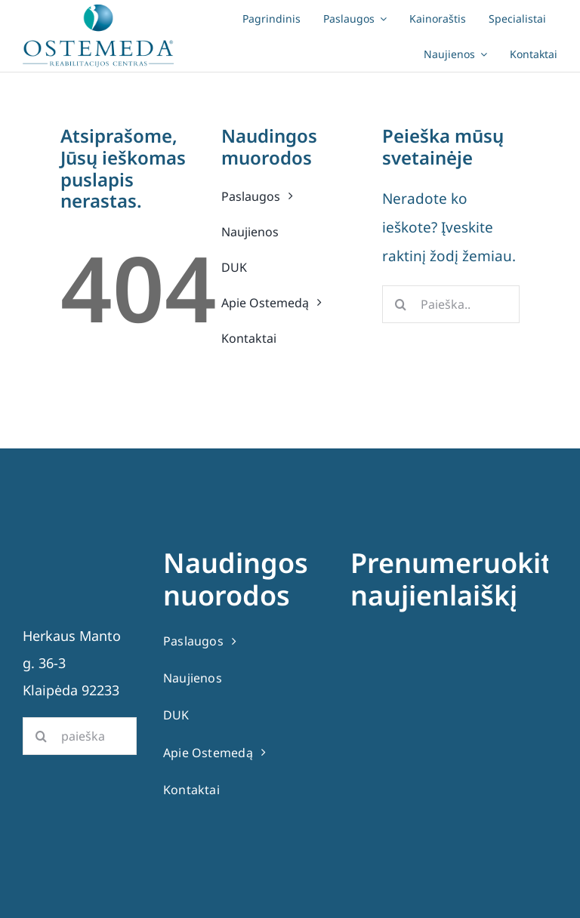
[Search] (401, 304)
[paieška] (80, 736)
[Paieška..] (451, 304)
